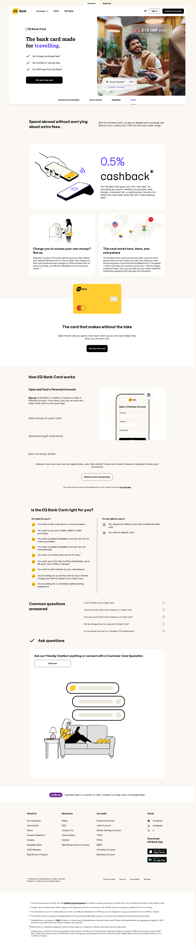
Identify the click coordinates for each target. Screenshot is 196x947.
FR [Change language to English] (145, 11)
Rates (56, 11)
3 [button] (29, 915)
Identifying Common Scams (75, 845)
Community (32, 825)
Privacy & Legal (109, 879)
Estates (65, 840)
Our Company (34, 820)
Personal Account (106, 820)
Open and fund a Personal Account (52, 389)
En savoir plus (125, 487)
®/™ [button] (30, 927)
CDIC (58, 920)
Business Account (106, 854)
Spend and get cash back (46, 436)
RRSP (99, 845)
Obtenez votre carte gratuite (97, 477)
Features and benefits (68, 100)
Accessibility (134, 879)
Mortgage (69, 11)
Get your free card (44, 80)
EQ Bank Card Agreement (74, 903)
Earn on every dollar (42, 453)
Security (122, 879)
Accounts (40, 11)
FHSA (99, 840)
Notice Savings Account (109, 830)
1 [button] (29, 907)
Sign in (154, 11)
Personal (91, 3)
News (30, 830)
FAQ (64, 825)
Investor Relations (36, 835)
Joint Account (104, 825)
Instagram (155, 825)
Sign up (32, 398)
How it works (95, 100)
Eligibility (116, 100)
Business (107, 3)
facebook (155, 820)
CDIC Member (34, 849)
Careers (31, 840)
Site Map (147, 879)
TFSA (99, 835)
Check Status (68, 835)
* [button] (29, 903)
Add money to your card (45, 418)
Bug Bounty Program (37, 854)
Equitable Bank (34, 845)
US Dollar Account (106, 849)
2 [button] (29, 911)
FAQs (133, 100)
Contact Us (67, 830)
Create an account (173, 11)
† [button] (29, 920)
